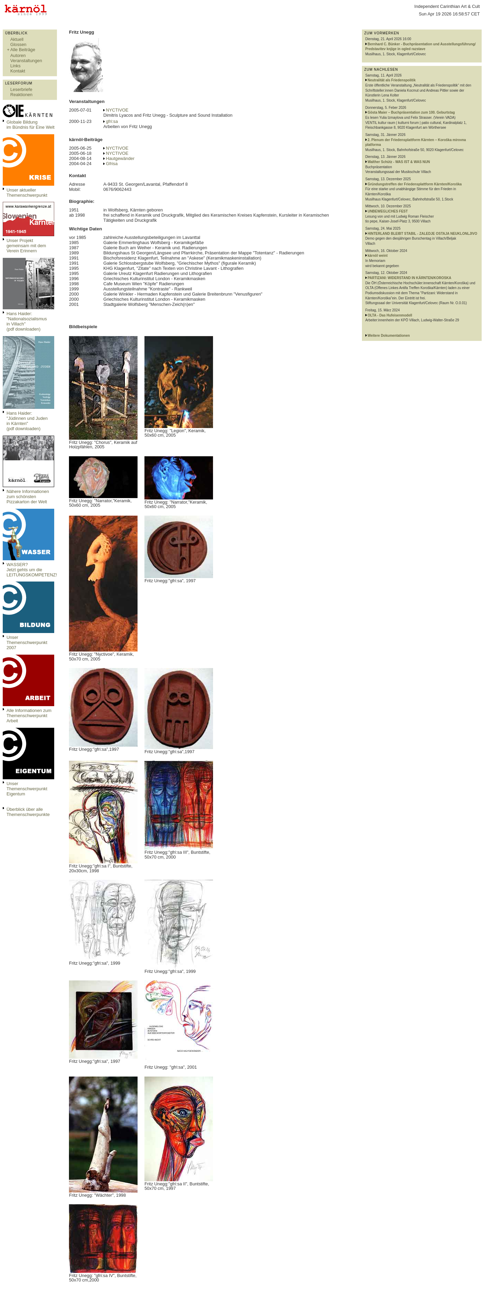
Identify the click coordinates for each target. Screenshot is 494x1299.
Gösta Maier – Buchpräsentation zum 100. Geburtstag (411, 112)
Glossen (18, 44)
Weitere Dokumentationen (388, 335)
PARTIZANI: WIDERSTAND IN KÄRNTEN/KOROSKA (409, 278)
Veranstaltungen (26, 60)
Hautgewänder (120, 158)
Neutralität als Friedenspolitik (391, 80)
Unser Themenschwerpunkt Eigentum (27, 788)
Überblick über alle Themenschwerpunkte (28, 812)
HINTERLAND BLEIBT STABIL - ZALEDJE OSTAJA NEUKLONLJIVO (422, 233)
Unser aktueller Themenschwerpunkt (27, 192)
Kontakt (17, 70)
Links (15, 65)
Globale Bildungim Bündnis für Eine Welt (31, 124)
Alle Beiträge (22, 49)
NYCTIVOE (117, 110)
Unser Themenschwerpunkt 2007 (27, 642)
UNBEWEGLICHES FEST (387, 211)
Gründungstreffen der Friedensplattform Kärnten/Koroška (414, 184)
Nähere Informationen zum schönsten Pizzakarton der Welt (28, 496)
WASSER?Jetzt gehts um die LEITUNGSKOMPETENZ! (32, 569)
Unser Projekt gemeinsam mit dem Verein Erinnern (26, 245)
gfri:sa (112, 121)
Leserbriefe (21, 89)
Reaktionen (21, 94)
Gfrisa (112, 163)
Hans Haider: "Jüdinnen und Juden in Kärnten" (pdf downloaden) (27, 421)
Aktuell (16, 39)
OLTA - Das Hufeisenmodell (389, 315)
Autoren (18, 55)
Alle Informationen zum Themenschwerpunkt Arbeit (29, 715)
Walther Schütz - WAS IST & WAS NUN (398, 162)
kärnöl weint (377, 255)
